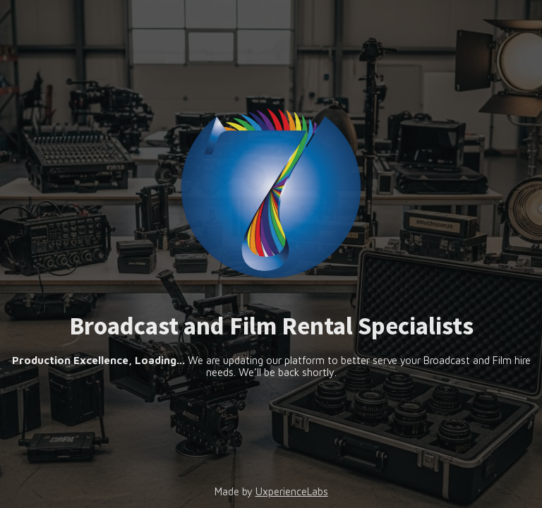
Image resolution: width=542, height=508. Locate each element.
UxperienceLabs (291, 491)
